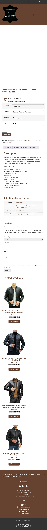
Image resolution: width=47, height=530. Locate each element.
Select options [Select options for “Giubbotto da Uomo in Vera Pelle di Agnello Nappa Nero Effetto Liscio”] (14, 416)
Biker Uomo (8, 143)
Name (6, 251)
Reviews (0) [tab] (33, 147)
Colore (7, 105)
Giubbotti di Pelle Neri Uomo (23, 141)
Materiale (6, 117)
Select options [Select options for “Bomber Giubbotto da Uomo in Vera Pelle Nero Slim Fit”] (14, 369)
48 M (20, 214)
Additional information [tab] (21, 147)
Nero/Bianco (19, 202)
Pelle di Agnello (20, 211)
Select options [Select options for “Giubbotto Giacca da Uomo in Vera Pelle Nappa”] (14, 464)
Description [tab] (8, 147)
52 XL (26, 214)
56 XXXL (34, 214)
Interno (7, 111)
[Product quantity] (4, 132)
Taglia (7, 123)
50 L (23, 214)
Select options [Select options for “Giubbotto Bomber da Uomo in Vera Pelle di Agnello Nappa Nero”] (14, 321)
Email (6, 258)
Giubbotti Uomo (36, 141)
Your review (7, 242)
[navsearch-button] (28, 1)
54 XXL (30, 214)
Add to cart (6, 134)
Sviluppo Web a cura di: (23, 524)
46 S (17, 214)
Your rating (7, 237)
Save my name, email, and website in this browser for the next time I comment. (23, 266)
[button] (33, 14)
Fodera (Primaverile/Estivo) (23, 206)
